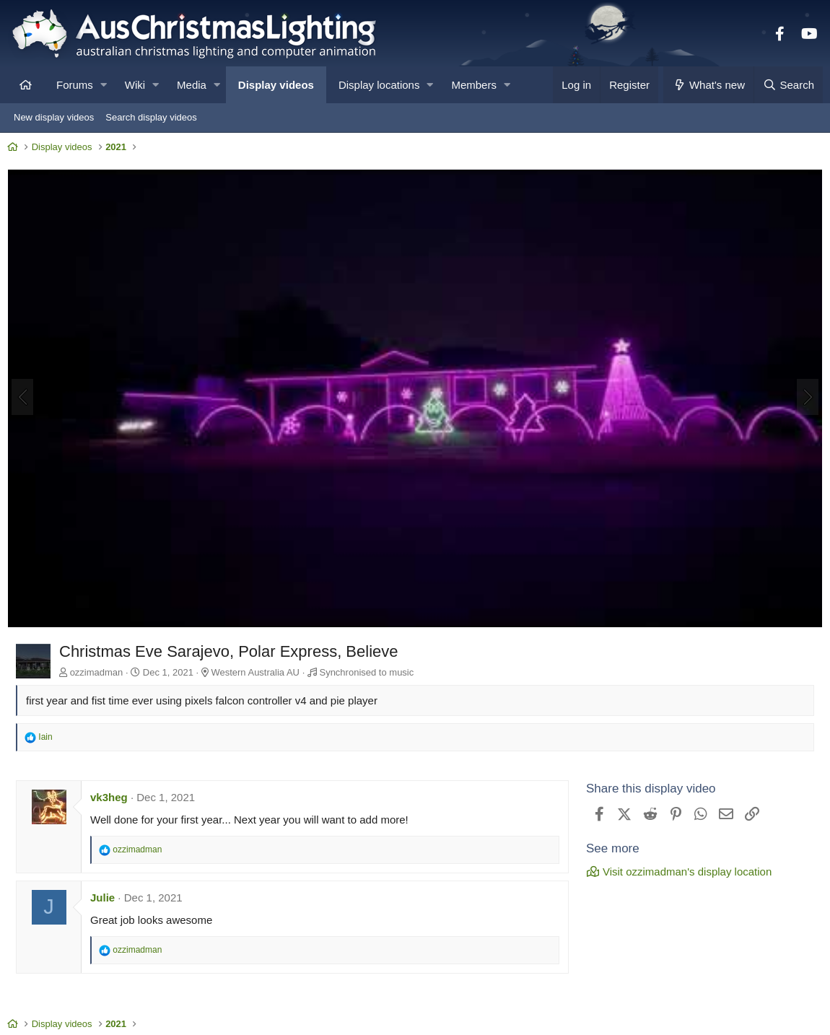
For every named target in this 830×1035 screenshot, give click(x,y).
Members (474, 85)
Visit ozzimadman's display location (675, 871)
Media (191, 85)
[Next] (804, 398)
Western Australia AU (258, 672)
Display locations (379, 85)
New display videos (54, 117)
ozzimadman (100, 672)
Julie (106, 897)
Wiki (135, 85)
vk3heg (112, 796)
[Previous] (26, 398)
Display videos (276, 85)
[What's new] (708, 84)
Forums (74, 85)
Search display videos (150, 117)
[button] (104, 84)
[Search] (788, 84)
